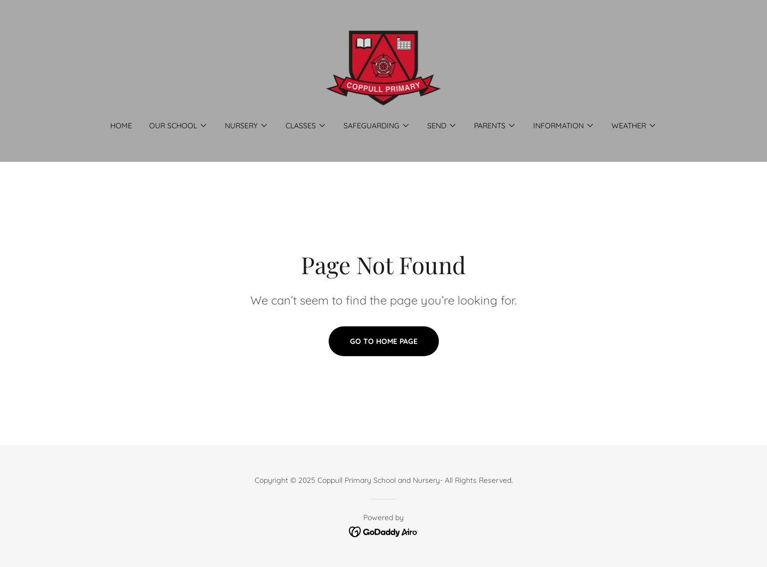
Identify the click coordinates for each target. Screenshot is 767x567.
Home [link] (121, 125)
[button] (178, 125)
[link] (384, 67)
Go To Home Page (384, 341)
